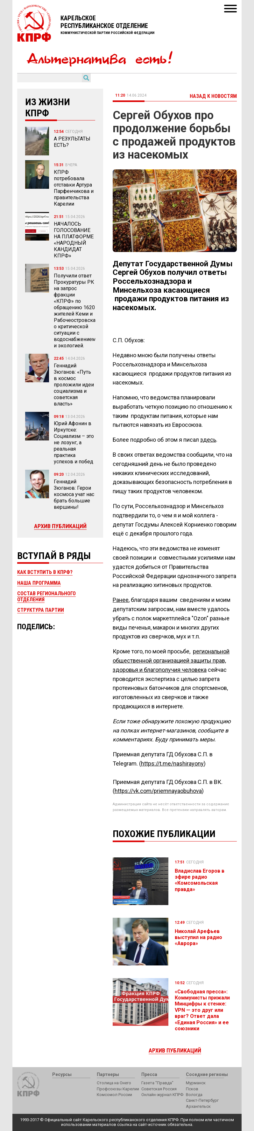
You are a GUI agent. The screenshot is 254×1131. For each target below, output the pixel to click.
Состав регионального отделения (46, 596)
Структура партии (40, 610)
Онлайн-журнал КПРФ (162, 1094)
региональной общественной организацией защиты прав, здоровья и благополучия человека (171, 660)
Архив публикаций (60, 526)
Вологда (194, 1094)
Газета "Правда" (157, 1082)
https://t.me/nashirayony (172, 763)
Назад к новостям (213, 96)
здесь (208, 439)
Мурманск (196, 1082)
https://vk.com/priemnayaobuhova (158, 790)
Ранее (121, 599)
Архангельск (198, 1106)
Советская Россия (159, 1089)
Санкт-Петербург (202, 1100)
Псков (192, 1089)
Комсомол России (114, 1094)
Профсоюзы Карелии (118, 1089)
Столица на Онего (114, 1082)
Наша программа (39, 583)
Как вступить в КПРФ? (45, 572)
